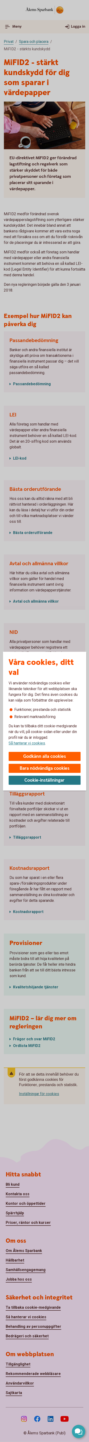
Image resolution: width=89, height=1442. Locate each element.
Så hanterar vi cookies (27, 743)
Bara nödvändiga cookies (45, 768)
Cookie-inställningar (44, 780)
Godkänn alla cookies (44, 756)
